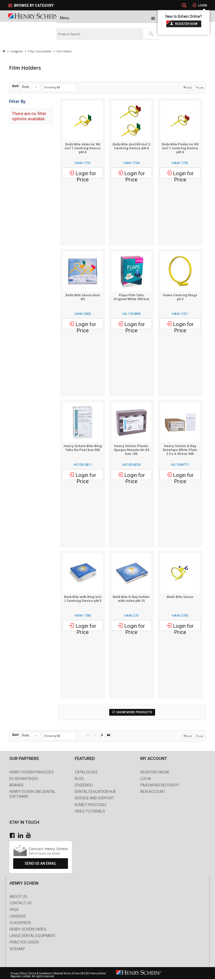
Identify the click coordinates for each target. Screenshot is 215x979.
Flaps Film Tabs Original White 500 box (131, 297)
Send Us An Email (40, 863)
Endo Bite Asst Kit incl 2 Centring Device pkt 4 (131, 146)
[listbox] (29, 87)
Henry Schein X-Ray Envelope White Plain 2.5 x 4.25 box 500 (180, 450)
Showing (52, 87)
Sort (15, 86)
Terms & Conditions (40, 973)
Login (202, 5)
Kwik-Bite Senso (180, 597)
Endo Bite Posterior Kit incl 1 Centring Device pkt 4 (180, 148)
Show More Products (134, 712)
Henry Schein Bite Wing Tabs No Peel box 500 (83, 448)
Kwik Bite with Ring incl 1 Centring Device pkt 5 (82, 599)
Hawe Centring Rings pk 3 (180, 297)
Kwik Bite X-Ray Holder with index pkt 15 (131, 599)
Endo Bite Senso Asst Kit (83, 297)
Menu (64, 18)
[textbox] (100, 34)
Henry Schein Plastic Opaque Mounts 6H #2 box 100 (131, 450)
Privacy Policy (19, 973)
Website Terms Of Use (66, 973)
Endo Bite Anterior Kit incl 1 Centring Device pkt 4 (83, 148)
